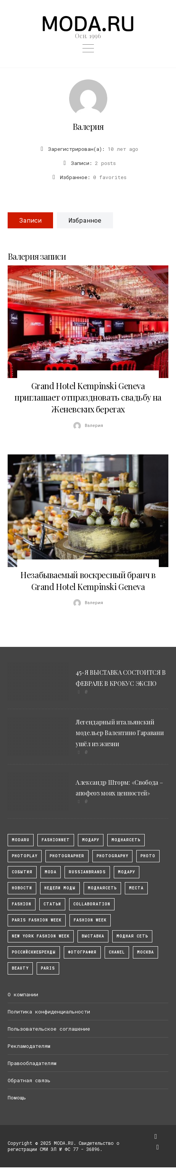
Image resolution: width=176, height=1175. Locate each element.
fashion (21, 904)
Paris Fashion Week (36, 920)
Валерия (88, 126)
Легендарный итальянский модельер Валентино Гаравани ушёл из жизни (119, 733)
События (22, 872)
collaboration (91, 904)
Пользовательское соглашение (49, 1028)
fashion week (90, 920)
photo (147, 855)
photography (112, 855)
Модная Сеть (132, 936)
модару (90, 839)
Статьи (52, 904)
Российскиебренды (34, 952)
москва (145, 952)
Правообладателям (32, 1063)
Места (136, 888)
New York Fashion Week (40, 936)
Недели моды (60, 888)
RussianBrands (87, 872)
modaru (20, 839)
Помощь (17, 1097)
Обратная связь (29, 1080)
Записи (30, 220)
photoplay (24, 855)
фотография (82, 952)
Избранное (85, 220)
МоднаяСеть (125, 839)
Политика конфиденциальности (49, 1011)
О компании (23, 994)
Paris (48, 968)
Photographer (67, 855)
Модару (126, 872)
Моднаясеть (102, 888)
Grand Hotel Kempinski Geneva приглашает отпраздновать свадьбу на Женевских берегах (88, 397)
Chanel (117, 952)
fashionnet (56, 839)
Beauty (20, 968)
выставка (93, 936)
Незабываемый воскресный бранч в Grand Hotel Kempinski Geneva (87, 580)
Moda (51, 872)
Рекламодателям (29, 1045)
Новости (22, 888)
